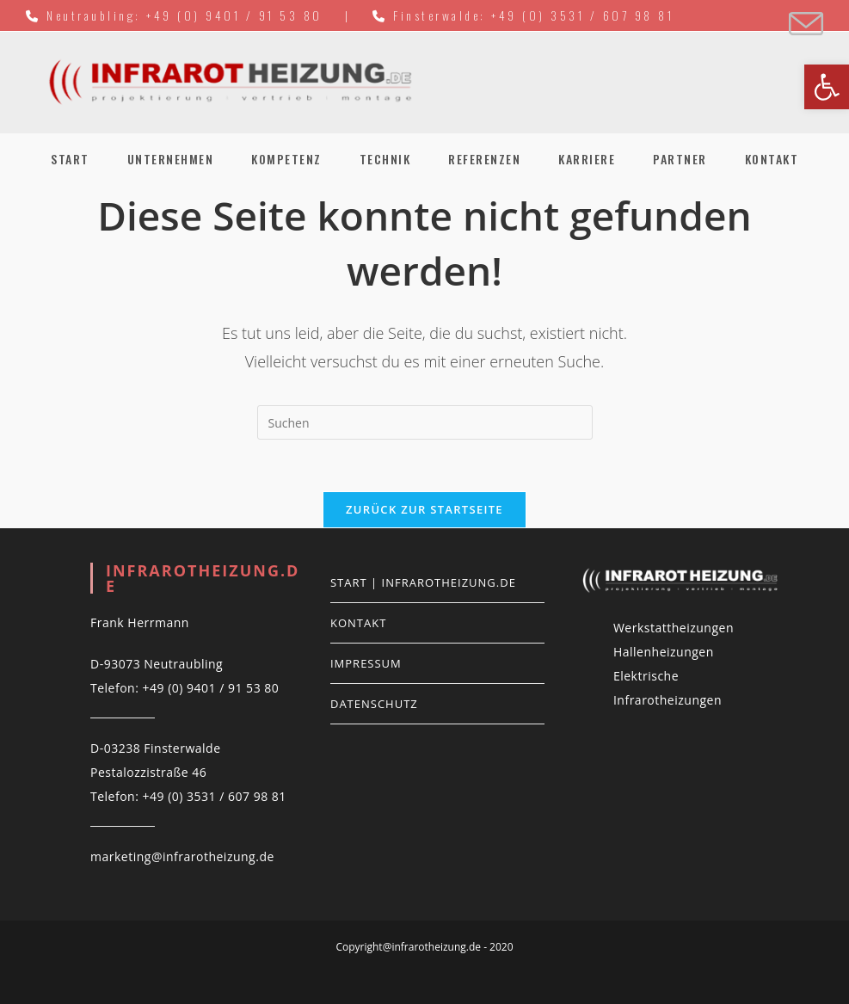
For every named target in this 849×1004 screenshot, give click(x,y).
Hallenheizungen (663, 652)
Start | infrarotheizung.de (423, 582)
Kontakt (358, 623)
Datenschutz (374, 703)
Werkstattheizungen (673, 627)
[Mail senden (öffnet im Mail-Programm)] (803, 24)
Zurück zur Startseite (424, 509)
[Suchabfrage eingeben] (425, 422)
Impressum (366, 663)
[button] (826, 87)
